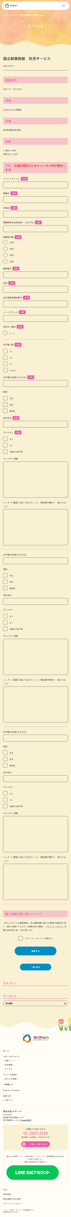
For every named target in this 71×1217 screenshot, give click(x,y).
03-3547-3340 (35, 1133)
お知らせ (7, 1096)
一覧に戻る (35, 967)
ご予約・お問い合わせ (38, 1144)
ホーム (6, 1050)
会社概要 (9, 1064)
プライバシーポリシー (55, 926)
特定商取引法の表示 (12, 1199)
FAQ (5, 1189)
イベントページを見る (12, 109)
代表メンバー (11, 1060)
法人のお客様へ (12, 1078)
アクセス (9, 1069)
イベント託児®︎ (10, 1074)
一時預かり (8, 1084)
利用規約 (7, 1194)
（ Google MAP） (25, 1120)
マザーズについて (11, 1056)
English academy (11, 1090)
